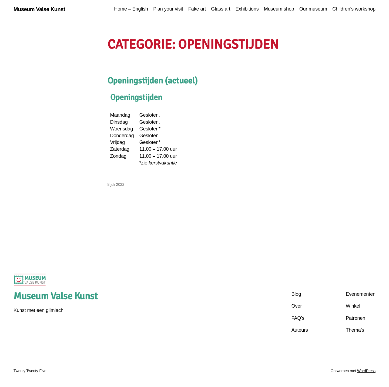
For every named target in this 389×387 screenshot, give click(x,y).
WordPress (366, 371)
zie (159, 163)
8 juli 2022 (116, 184)
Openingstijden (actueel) (153, 81)
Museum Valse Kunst (39, 9)
